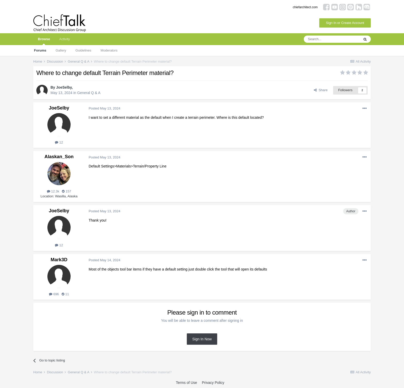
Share (320, 90)
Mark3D (58, 259)
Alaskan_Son (58, 156)
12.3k (53, 191)
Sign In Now (202, 339)
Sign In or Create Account (345, 23)
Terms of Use (186, 383)
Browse (44, 41)
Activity (64, 39)
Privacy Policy (213, 383)
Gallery (61, 50)
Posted (104, 108)
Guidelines (83, 50)
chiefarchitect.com (305, 7)
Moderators (108, 50)
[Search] (331, 39)
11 (65, 294)
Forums (40, 50)
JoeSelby (64, 87)
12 (59, 142)
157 (66, 191)
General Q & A (88, 93)
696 (54, 294)
